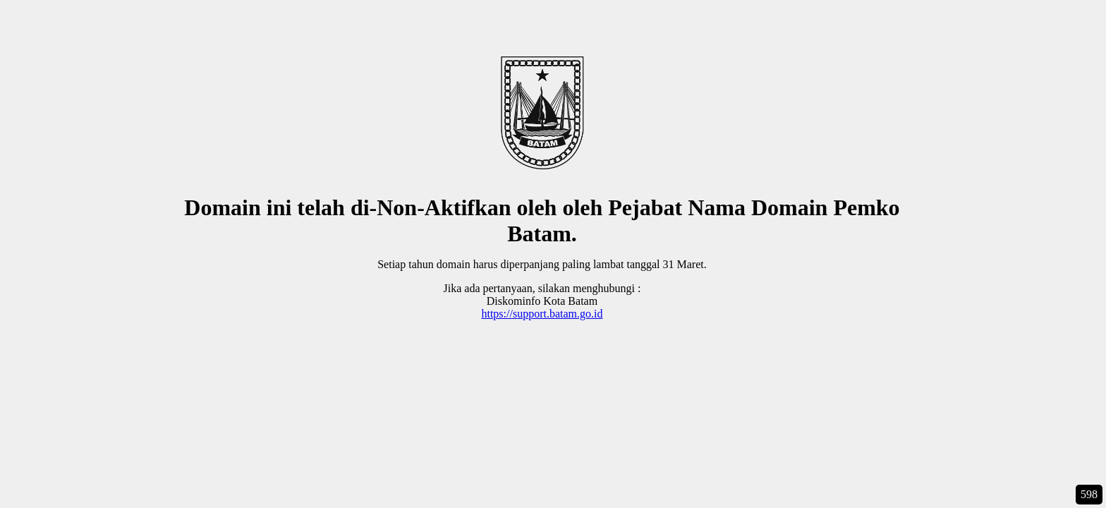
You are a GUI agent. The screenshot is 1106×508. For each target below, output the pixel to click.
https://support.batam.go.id (541, 314)
